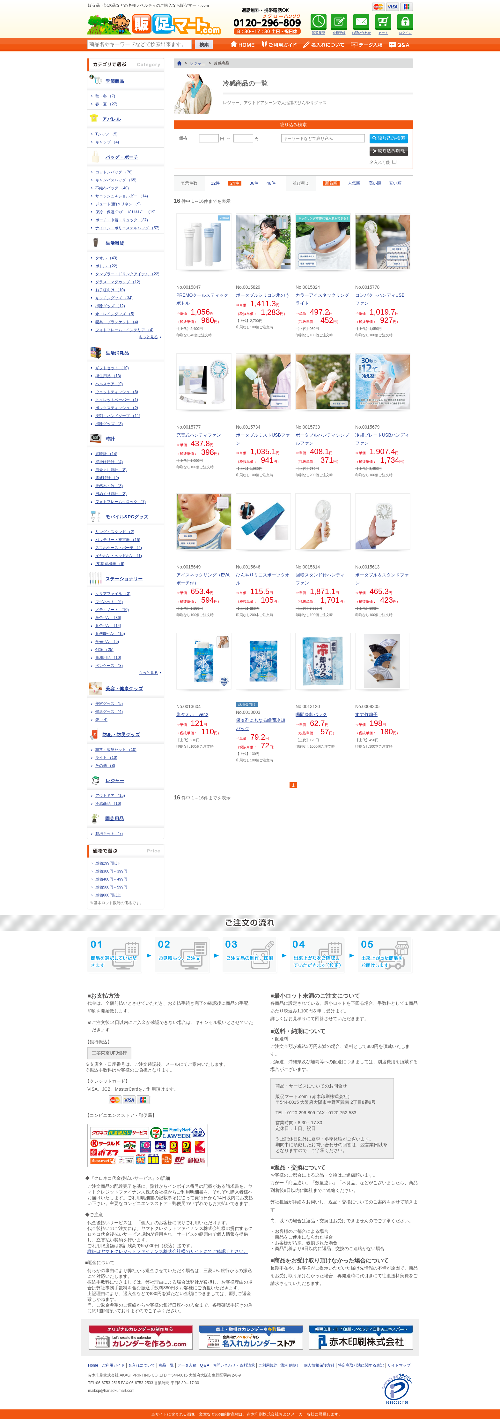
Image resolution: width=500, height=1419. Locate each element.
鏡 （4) (101, 719)
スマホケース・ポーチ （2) (118, 547)
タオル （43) (106, 258)
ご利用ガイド (113, 1365)
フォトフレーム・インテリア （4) (124, 330)
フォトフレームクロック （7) (120, 502)
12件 (215, 183)
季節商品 (115, 81)
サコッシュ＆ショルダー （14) (121, 196)
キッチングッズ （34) (114, 298)
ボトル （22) (106, 266)
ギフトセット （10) (112, 368)
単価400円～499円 (111, 879)
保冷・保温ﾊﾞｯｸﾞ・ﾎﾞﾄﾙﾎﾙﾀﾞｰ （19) (125, 212)
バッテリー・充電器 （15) (117, 540)
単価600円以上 (108, 895)
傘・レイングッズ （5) (114, 314)
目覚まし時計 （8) (111, 470)
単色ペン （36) (108, 617)
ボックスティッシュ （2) (116, 408)
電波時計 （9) (107, 478)
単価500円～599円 (111, 887)
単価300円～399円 (111, 871)
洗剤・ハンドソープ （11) (117, 416)
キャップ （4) (107, 142)
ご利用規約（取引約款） (279, 1365)
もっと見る (148, 337)
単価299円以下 (108, 863)
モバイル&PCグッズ (127, 516)
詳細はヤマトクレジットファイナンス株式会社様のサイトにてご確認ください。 (167, 1251)
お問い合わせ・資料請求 (234, 1365)
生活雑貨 (115, 243)
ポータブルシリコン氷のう (263, 295)
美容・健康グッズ (124, 688)
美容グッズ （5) (109, 703)
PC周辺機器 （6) (109, 563)
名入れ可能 (380, 162)
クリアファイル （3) (112, 593)
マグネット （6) (109, 601)
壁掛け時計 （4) (109, 462)
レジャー (115, 780)
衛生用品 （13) (108, 376)
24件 (234, 183)
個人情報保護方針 (319, 1365)
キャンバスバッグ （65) (115, 180)
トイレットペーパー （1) (116, 400)
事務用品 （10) (108, 657)
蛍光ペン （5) (107, 641)
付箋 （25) (104, 649)
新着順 (331, 183)
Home (93, 1365)
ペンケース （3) (109, 665)
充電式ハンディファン (198, 435)
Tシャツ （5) (106, 134)
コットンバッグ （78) (114, 172)
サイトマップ (398, 1365)
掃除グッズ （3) (109, 424)
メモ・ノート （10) (112, 609)
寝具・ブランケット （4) (116, 322)
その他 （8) (105, 765)
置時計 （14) (106, 454)
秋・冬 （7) (105, 96)
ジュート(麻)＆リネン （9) (118, 204)
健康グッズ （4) (109, 711)
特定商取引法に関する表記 (361, 1365)
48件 (271, 183)
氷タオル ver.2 (192, 714)
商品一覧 (166, 1365)
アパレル (111, 119)
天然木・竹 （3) (109, 486)
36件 (254, 183)
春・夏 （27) (106, 104)
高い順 (375, 183)
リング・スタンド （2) (114, 532)
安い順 (395, 183)
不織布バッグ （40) (112, 188)
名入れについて (141, 1365)
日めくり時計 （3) (111, 494)
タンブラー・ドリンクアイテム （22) (127, 274)
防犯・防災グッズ (121, 734)
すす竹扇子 (366, 714)
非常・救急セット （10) (115, 749)
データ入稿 (186, 1365)
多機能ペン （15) (110, 633)
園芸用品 (114, 818)
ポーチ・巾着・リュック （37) (121, 220)
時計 (110, 438)
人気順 (354, 183)
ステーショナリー (124, 578)
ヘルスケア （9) (109, 384)
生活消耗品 (117, 352)
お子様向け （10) (110, 290)
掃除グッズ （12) (110, 306)
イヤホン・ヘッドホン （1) (118, 555)
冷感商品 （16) (108, 803)
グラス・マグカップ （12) (117, 282)
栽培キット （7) (109, 833)
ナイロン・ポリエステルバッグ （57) (127, 228)
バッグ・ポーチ (122, 157)
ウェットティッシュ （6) (116, 392)
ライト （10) (106, 757)
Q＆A (204, 1365)
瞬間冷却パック (311, 714)
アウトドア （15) (110, 795)
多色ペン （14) (108, 625)
